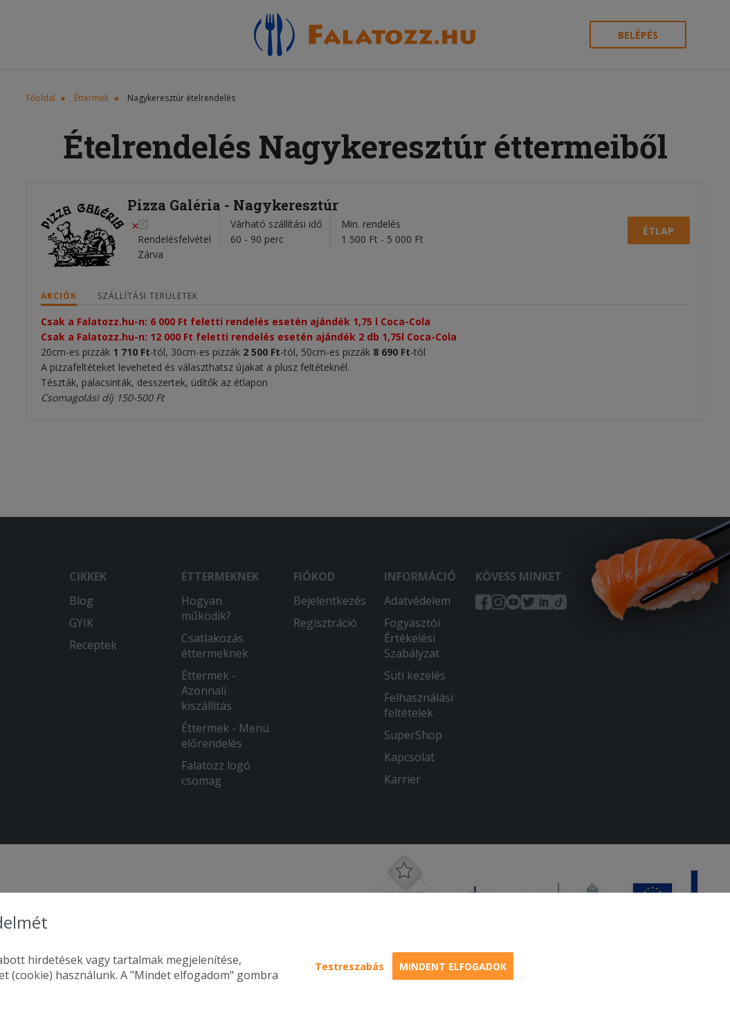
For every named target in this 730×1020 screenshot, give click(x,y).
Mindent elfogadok (453, 966)
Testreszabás (349, 966)
